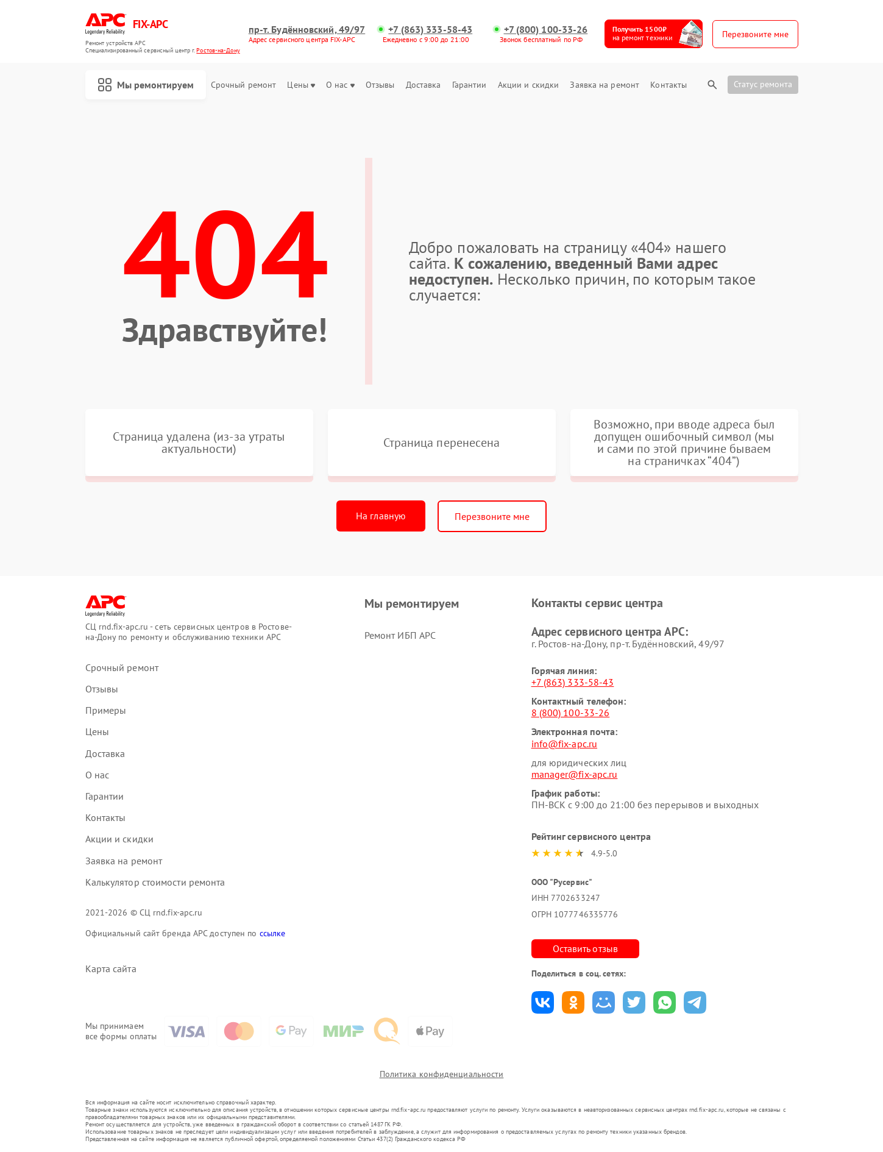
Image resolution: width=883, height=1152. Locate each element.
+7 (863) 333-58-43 (430, 29)
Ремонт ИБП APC (400, 635)
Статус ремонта (763, 84)
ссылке (273, 933)
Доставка (423, 85)
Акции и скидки (528, 85)
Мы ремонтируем (146, 84)
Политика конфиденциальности (442, 1073)
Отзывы (380, 85)
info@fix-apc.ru (564, 744)
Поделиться (542, 1002)
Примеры (106, 710)
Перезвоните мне (492, 516)
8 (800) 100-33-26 (570, 712)
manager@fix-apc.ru (574, 774)
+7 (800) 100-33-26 (546, 29)
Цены (300, 85)
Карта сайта (111, 969)
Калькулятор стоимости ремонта (155, 882)
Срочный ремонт (243, 85)
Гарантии (469, 85)
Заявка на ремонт (604, 85)
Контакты (668, 85)
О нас (340, 85)
